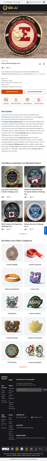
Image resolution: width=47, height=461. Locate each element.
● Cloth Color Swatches (11, 433)
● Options (3, 428)
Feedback (45, 230)
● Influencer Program (11, 402)
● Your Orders (3, 391)
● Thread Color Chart (12, 438)
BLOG (10, 380)
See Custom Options (35, 92)
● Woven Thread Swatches (11, 427)
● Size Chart (10, 418)
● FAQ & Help (3, 420)
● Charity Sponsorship (12, 407)
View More (42, 74)
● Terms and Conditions (11, 397)
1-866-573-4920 (22, 417)
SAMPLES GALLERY (4, 378)
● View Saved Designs (3, 396)
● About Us (12, 388)
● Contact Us (4, 424)
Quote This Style (12, 92)
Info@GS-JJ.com (37, 417)
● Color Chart (11, 422)
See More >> (23, 233)
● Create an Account (4, 401)
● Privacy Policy (11, 391)
